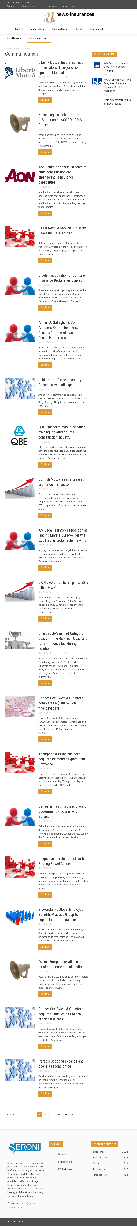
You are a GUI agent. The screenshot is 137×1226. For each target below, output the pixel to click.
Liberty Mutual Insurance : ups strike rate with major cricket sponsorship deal (60, 67)
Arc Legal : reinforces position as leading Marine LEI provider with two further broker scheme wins (63, 535)
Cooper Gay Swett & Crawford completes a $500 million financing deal (60, 703)
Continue (45, 99)
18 (59, 1114)
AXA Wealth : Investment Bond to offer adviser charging (116, 67)
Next (69, 1114)
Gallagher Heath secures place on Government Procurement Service (63, 811)
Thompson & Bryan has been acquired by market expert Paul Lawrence (61, 759)
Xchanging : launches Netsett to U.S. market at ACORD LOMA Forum (62, 120)
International (96, 31)
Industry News (69, 6)
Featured (11, 6)
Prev (11, 1114)
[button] (128, 29)
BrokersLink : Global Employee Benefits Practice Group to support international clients (60, 914)
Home (8, 48)
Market (19, 31)
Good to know (15, 40)
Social (79, 31)
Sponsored (110, 1152)
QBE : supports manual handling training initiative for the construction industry (61, 432)
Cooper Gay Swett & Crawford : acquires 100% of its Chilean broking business (61, 1014)
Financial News (49, 6)
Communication (29, 6)
